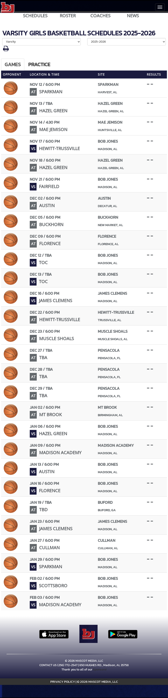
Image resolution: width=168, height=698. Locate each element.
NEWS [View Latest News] (133, 16)
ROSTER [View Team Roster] (68, 16)
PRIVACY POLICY (62, 681)
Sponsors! (100, 669)
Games (13, 64)
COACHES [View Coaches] (100, 16)
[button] (6, 49)
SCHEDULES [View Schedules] (35, 16)
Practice (39, 64)
